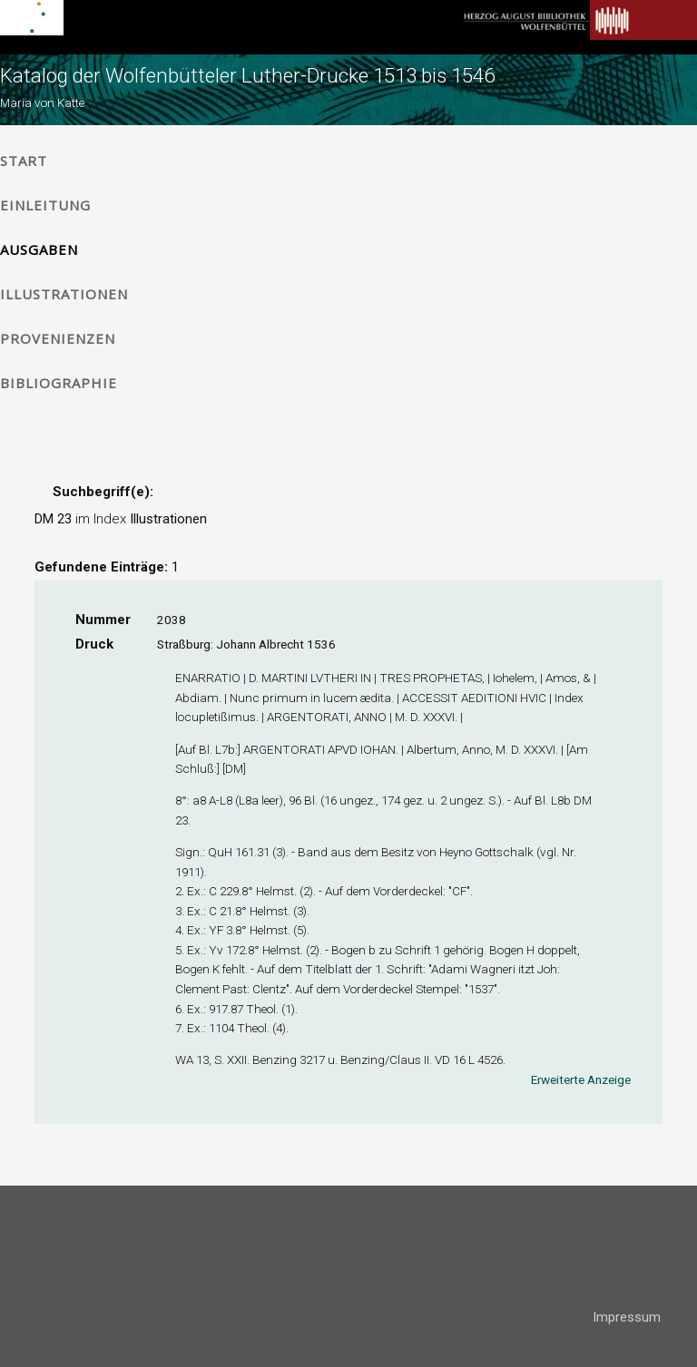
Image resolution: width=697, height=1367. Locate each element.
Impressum (627, 1317)
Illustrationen (64, 294)
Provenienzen (57, 338)
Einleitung (45, 205)
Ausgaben (39, 249)
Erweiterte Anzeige (581, 1079)
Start (23, 160)
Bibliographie (58, 383)
